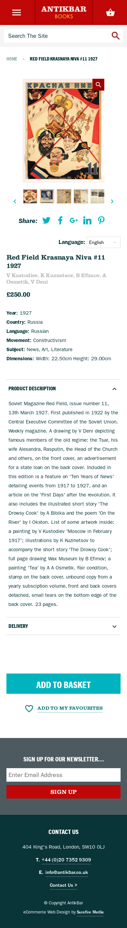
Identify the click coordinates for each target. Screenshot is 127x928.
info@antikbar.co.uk (66, 872)
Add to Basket (63, 685)
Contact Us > (64, 885)
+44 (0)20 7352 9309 (66, 860)
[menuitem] (46, 221)
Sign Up (63, 791)
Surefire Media (90, 912)
